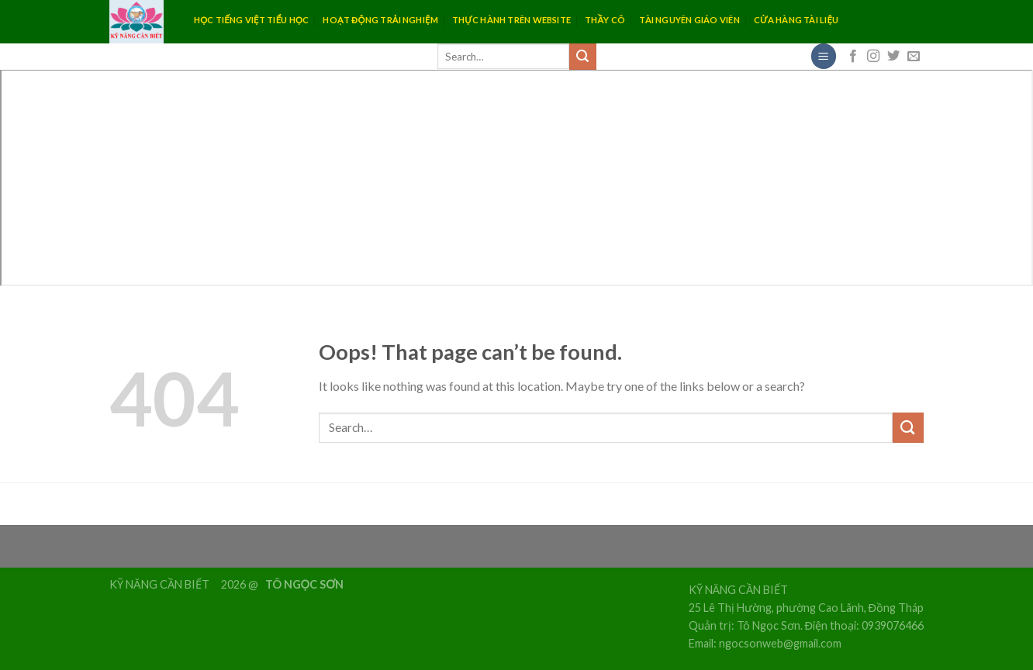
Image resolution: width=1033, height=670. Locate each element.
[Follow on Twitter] (893, 57)
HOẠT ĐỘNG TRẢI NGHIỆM (380, 20)
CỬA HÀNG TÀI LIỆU (796, 20)
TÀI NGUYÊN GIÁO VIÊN (689, 20)
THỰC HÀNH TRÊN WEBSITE (511, 20)
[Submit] (582, 56)
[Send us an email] (913, 57)
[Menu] (823, 56)
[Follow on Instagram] (873, 57)
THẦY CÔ (605, 20)
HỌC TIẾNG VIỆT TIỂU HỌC (251, 20)
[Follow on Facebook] (853, 57)
